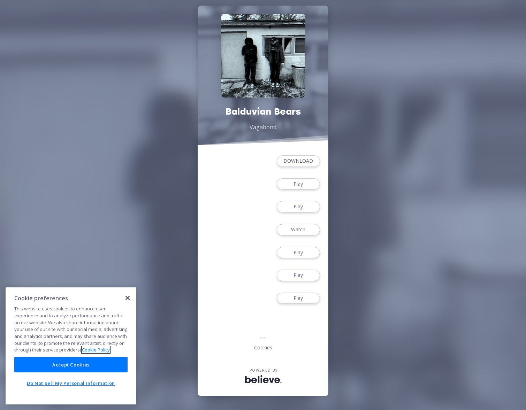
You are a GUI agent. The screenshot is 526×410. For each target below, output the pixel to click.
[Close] (127, 297)
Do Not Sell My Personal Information (71, 383)
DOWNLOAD (298, 161)
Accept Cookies (71, 365)
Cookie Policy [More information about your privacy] (96, 350)
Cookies (263, 347)
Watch (298, 229)
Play (298, 184)
